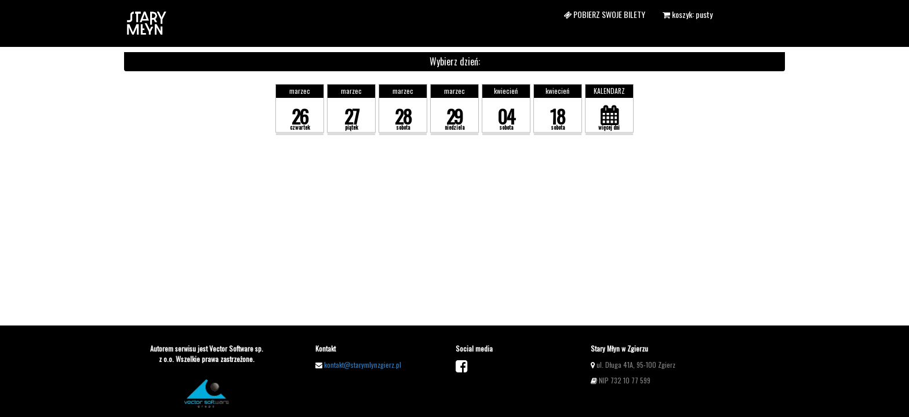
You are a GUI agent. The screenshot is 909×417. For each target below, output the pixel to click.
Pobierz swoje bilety (604, 14)
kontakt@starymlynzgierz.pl (362, 365)
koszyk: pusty (687, 14)
